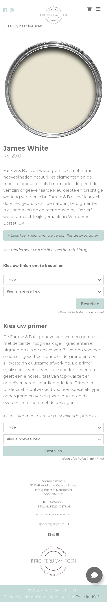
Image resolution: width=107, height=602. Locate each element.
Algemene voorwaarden (53, 514)
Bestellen (90, 304)
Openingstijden (53, 524)
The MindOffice (90, 597)
